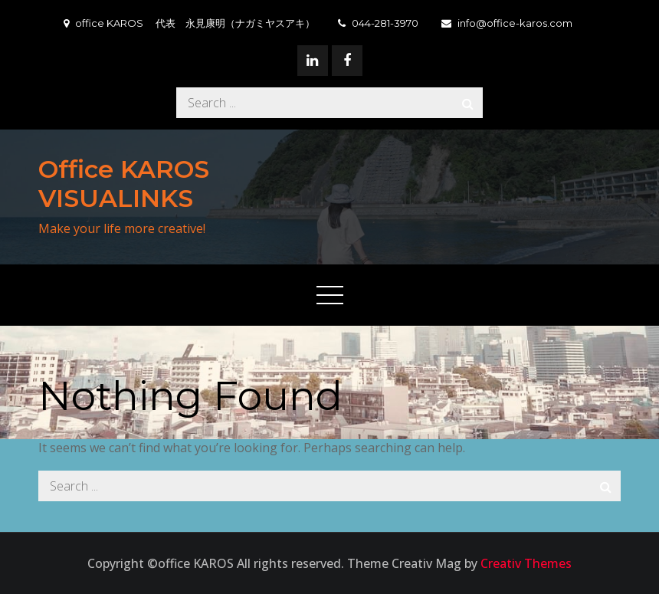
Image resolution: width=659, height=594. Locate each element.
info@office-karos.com (506, 23)
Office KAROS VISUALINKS (123, 183)
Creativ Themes (526, 563)
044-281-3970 (378, 23)
